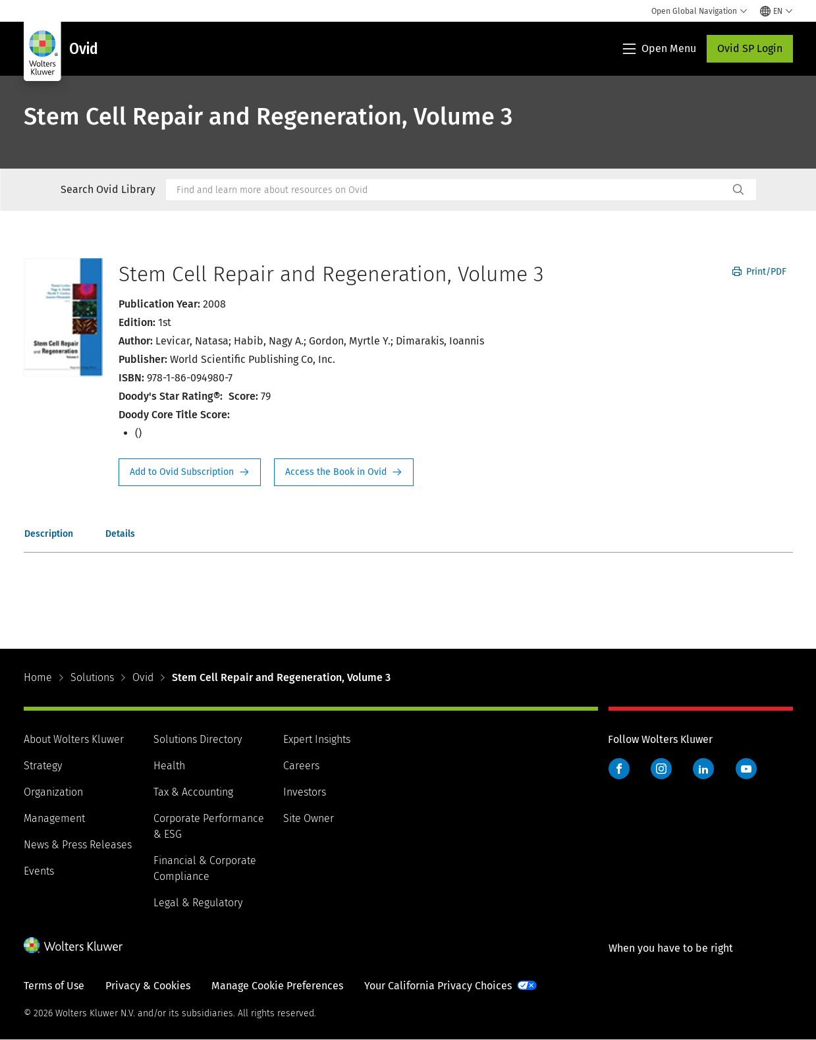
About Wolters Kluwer (74, 739)
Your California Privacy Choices (438, 985)
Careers (301, 765)
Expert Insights (316, 739)
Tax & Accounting (193, 792)
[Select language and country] (776, 11)
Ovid (142, 677)
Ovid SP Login (749, 48)
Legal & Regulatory (197, 902)
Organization (53, 792)
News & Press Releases (78, 844)
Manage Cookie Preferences (277, 985)
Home (38, 677)
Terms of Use (54, 985)
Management (54, 818)
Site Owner (308, 818)
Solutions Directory (197, 739)
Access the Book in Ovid (344, 472)
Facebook (619, 768)
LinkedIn (703, 768)
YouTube (746, 768)
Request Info (189, 472)
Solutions (92, 677)
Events (39, 871)
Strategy (43, 765)
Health (169, 765)
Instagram (661, 768)
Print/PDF (759, 271)
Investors (304, 792)
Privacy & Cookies (147, 985)
